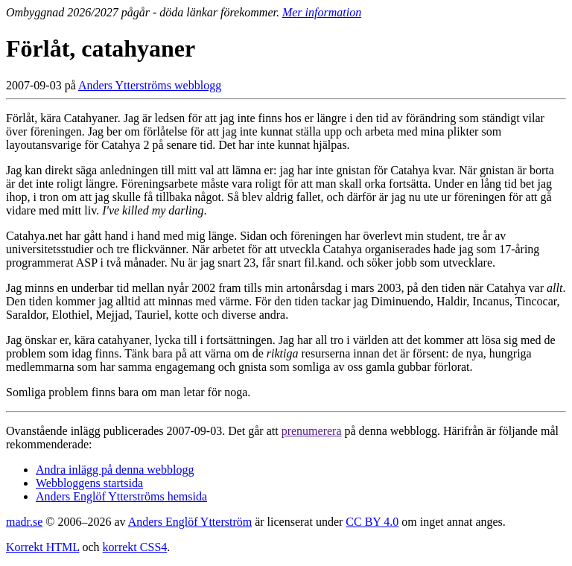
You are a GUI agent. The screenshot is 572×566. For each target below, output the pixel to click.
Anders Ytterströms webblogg (149, 85)
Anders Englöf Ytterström (190, 521)
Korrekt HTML (43, 547)
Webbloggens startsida (89, 483)
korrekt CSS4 (135, 547)
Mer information (321, 12)
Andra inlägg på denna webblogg (115, 469)
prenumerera (312, 430)
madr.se (24, 521)
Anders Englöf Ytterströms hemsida (121, 496)
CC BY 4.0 (372, 521)
